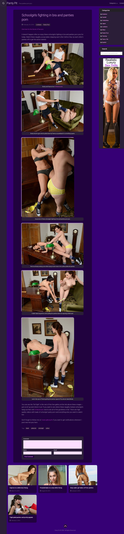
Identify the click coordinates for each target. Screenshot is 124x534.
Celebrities (105, 21)
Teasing (104, 36)
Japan (104, 24)
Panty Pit (16, 3)
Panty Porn (47, 25)
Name (25, 450)
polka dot (33, 428)
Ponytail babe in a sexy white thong (51, 488)
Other (103, 30)
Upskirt (104, 43)
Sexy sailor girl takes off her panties (81, 488)
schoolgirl (41, 428)
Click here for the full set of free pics (34, 30)
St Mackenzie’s (59, 87)
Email (55, 450)
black (27, 428)
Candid (104, 18)
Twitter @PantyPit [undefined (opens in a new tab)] (48, 420)
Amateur (104, 14)
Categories (109, 3)
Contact (118, 3)
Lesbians (39, 25)
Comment (26, 439)
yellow (47, 428)
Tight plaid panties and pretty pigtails (21, 517)
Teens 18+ (105, 40)
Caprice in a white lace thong (19, 488)
